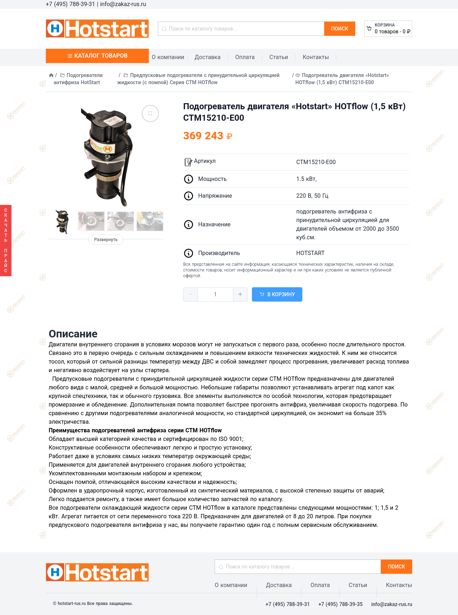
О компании (168, 57)
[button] (191, 294)
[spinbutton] (215, 294)
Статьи (278, 57)
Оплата (244, 57)
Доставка (207, 57)
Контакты (316, 57)
